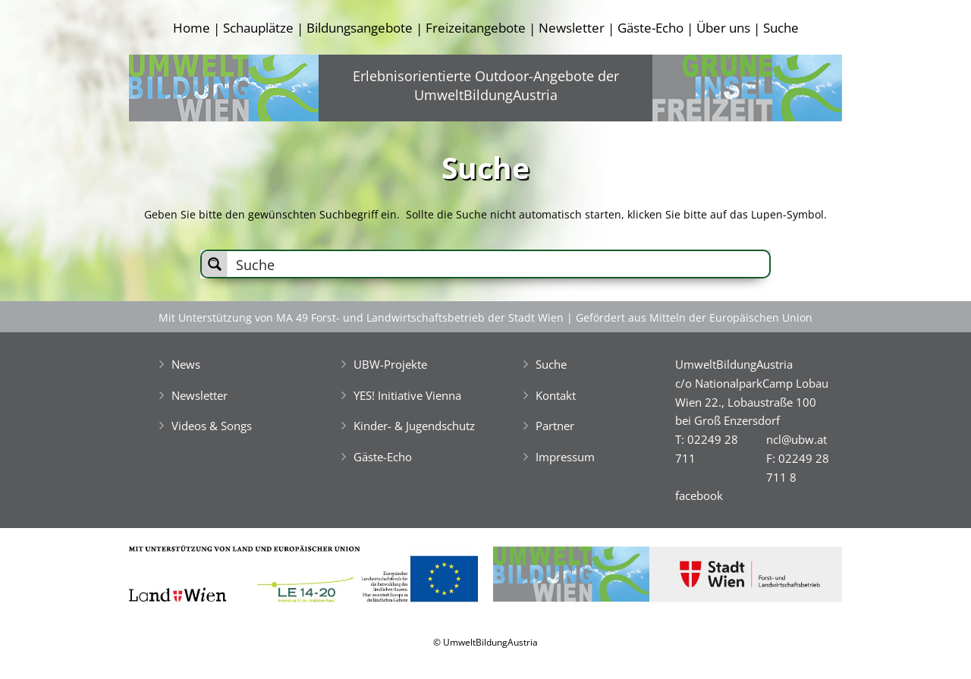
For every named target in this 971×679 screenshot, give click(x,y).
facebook (699, 495)
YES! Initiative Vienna (407, 395)
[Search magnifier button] (215, 264)
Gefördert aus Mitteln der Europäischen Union (694, 317)
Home (191, 28)
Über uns (723, 28)
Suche (781, 28)
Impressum (565, 456)
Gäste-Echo (650, 28)
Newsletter (572, 28)
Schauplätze (258, 28)
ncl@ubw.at (796, 439)
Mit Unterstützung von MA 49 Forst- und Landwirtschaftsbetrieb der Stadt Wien (361, 317)
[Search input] (499, 264)
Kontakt (556, 395)
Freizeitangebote (476, 28)
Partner (555, 425)
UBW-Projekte (390, 364)
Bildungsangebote (359, 28)
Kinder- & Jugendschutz (414, 425)
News (185, 364)
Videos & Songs (211, 425)
